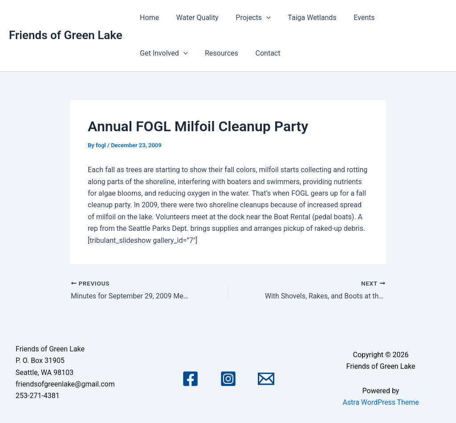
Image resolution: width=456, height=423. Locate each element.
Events (350, 17)
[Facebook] (190, 379)
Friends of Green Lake (65, 35)
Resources (155, 53)
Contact (198, 53)
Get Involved (399, 18)
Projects (245, 18)
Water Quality (193, 17)
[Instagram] (228, 379)
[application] (258, 18)
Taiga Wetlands (301, 17)
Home (148, 17)
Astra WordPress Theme (380, 402)
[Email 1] (266, 379)
